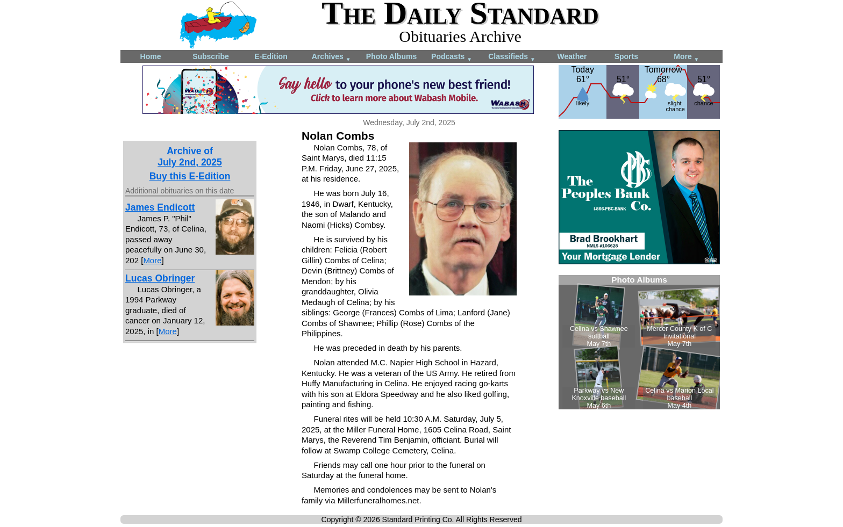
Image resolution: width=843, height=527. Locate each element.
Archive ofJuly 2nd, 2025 (190, 157)
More (686, 57)
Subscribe (210, 56)
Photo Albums (391, 56)
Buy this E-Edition (190, 176)
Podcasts (451, 57)
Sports (626, 56)
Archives (331, 57)
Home (150, 56)
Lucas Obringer (160, 278)
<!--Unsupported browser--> (639, 342)
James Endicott (160, 207)
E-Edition (270, 56)
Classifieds (511, 57)
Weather (572, 56)
